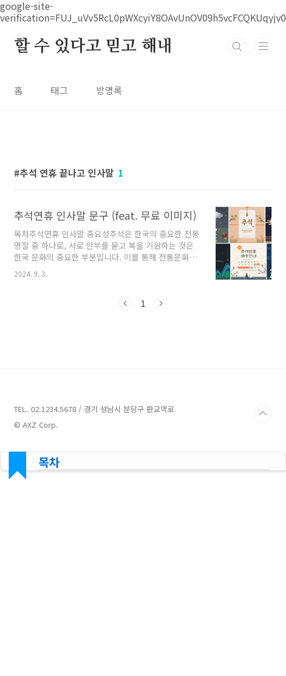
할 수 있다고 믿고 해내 (93, 46)
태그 (59, 90)
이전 (126, 303)
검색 (237, 46)
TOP (262, 414)
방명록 (109, 90)
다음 (160, 303)
